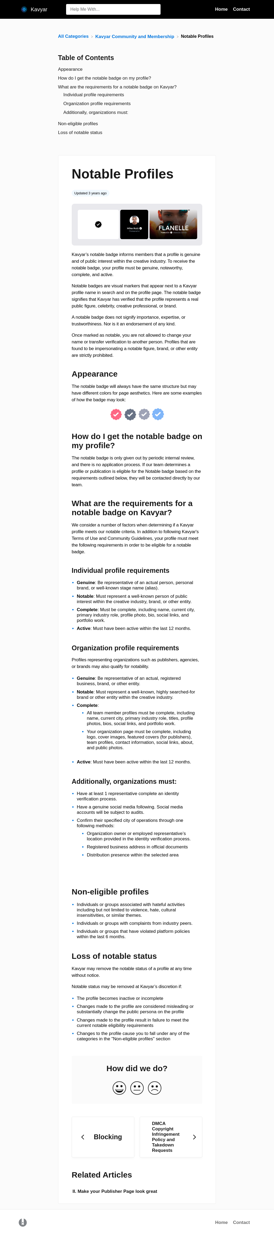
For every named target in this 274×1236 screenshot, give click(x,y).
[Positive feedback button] (119, 1088)
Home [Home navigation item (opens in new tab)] (222, 9)
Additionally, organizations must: (96, 112)
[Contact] (254, 9)
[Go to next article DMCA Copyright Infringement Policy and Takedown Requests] (171, 1137)
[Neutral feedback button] (137, 1088)
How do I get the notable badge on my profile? (104, 78)
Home (221, 1222)
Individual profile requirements (93, 94)
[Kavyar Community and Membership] (135, 36)
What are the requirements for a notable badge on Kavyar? (117, 87)
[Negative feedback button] (154, 1088)
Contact (241, 1222)
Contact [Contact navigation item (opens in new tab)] (241, 9)
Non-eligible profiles (78, 123)
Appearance (70, 69)
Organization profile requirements (97, 103)
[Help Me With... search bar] (113, 9)
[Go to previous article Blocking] (103, 1137)
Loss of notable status (80, 132)
